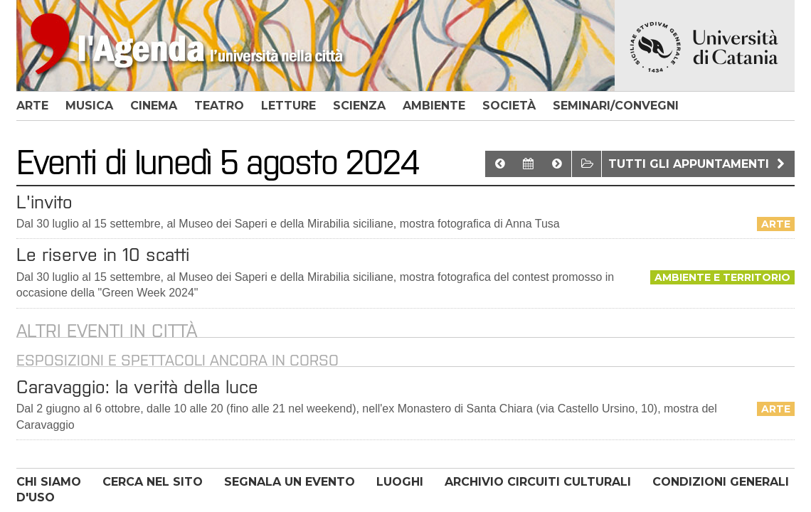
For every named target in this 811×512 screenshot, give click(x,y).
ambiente (434, 105)
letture (288, 105)
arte (32, 105)
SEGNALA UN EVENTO (289, 482)
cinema (153, 105)
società (509, 105)
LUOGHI (399, 482)
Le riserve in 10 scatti (102, 254)
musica (89, 105)
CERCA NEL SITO (152, 482)
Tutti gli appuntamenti (698, 164)
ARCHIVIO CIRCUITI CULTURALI (538, 482)
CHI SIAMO (48, 482)
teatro (219, 105)
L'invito (44, 202)
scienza (359, 105)
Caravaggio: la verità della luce (137, 387)
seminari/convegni (616, 105)
